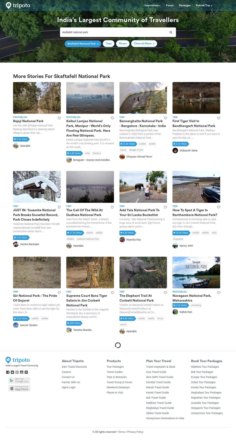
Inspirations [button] (153, 5)
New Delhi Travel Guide (159, 377)
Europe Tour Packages (204, 377)
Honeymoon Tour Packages (207, 413)
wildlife (142, 144)
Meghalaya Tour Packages (206, 392)
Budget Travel (136, 150)
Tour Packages (115, 366)
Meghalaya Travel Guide (160, 407)
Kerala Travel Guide (157, 392)
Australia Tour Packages (205, 402)
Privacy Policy (135, 431)
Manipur (97, 153)
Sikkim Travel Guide (157, 413)
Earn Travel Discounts (74, 366)
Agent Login (69, 387)
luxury (160, 318)
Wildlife (70, 239)
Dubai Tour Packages (203, 382)
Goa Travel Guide (156, 371)
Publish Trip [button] (204, 5)
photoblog (196, 305)
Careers (66, 371)
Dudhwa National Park (88, 239)
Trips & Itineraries (117, 377)
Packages (185, 5)
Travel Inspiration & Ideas (160, 366)
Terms (121, 431)
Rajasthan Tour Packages (205, 397)
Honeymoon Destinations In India (165, 418)
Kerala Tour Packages (203, 387)
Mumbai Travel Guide (158, 382)
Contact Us (68, 377)
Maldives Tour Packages (205, 366)
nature (123, 150)
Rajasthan (178, 239)
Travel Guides (115, 371)
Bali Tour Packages (202, 371)
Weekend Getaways (118, 387)
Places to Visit (115, 392)
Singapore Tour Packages (206, 407)
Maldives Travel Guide (159, 402)
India (87, 153)
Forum (170, 5)
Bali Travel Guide (156, 397)
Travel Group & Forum (119, 382)
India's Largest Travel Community (22, 365)
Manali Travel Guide (157, 387)
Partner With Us (71, 382)
